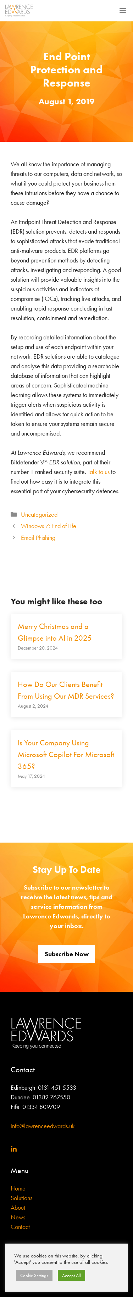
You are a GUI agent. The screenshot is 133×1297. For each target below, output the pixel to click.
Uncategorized (39, 515)
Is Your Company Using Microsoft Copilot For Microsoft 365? (66, 754)
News (18, 1217)
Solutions (21, 1198)
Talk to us (99, 472)
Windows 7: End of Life (48, 526)
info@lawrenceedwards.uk (43, 1126)
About (18, 1208)
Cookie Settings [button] (34, 1275)
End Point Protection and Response (66, 69)
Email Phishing (38, 538)
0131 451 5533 (57, 1088)
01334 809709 (40, 1107)
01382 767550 (51, 1097)
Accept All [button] (71, 1275)
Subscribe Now (67, 954)
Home (18, 1188)
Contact (20, 1227)
